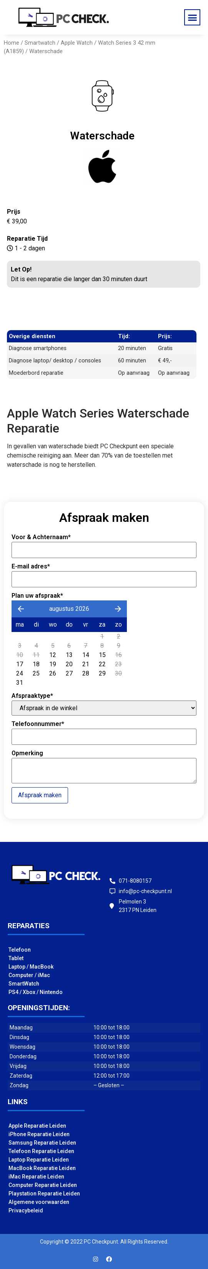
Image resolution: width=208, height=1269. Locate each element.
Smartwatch (40, 42)
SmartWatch (23, 984)
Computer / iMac (29, 975)
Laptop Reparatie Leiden (38, 1160)
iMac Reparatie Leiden (36, 1176)
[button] (192, 17)
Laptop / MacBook (30, 967)
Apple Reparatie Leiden (37, 1126)
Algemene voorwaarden (38, 1202)
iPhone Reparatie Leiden (39, 1134)
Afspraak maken (40, 795)
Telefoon (19, 950)
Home (11, 42)
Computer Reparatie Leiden (42, 1185)
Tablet (15, 958)
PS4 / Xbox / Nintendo (35, 992)
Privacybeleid (25, 1210)
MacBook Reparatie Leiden (42, 1168)
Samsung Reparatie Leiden (42, 1143)
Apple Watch (77, 42)
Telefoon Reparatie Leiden (41, 1151)
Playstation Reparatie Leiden (44, 1193)
